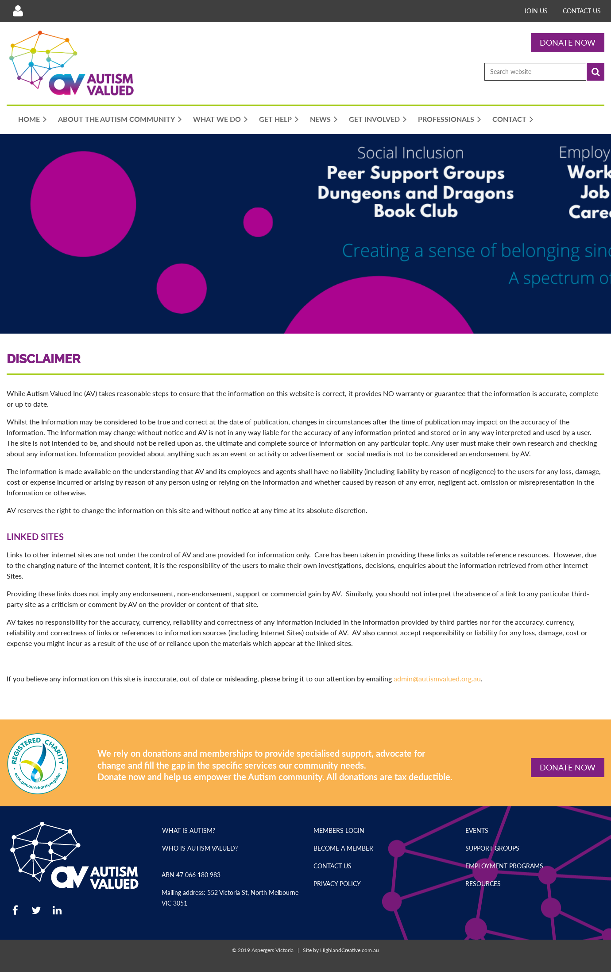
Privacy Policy (337, 883)
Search (595, 72)
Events (476, 830)
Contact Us (582, 11)
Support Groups (492, 848)
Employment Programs (504, 866)
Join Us (536, 11)
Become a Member (343, 848)
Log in (18, 11)
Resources (483, 883)
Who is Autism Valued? (200, 848)
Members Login (338, 830)
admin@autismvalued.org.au (436, 678)
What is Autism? (188, 830)
